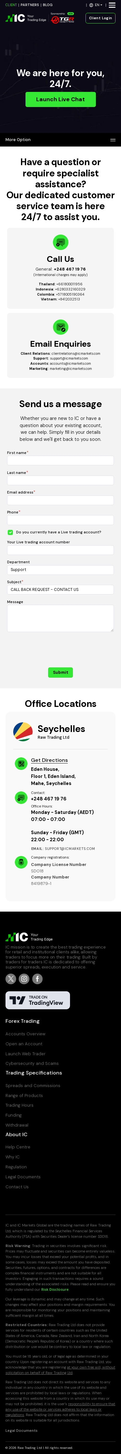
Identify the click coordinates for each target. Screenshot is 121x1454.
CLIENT (11, 5)
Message (15, 602)
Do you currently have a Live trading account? (58, 532)
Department (18, 562)
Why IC (12, 1157)
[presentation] (61, 650)
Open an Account (23, 1044)
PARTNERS (30, 5)
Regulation (16, 1167)
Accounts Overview (25, 1034)
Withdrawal (16, 1125)
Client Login (100, 18)
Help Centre (17, 1147)
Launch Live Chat (60, 99)
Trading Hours (19, 1105)
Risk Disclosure (55, 1289)
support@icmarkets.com (69, 358)
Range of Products (24, 1095)
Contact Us (17, 1187)
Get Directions (49, 760)
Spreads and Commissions (32, 1085)
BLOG (48, 5)
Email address (20, 492)
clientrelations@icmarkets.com (76, 354)
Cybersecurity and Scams (32, 1063)
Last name (16, 472)
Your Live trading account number (38, 542)
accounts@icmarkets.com (70, 363)
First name (16, 452)
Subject (14, 582)
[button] (96, 5)
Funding (13, 1115)
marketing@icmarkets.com (71, 369)
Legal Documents (23, 1177)
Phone (12, 512)
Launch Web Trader (25, 1054)
